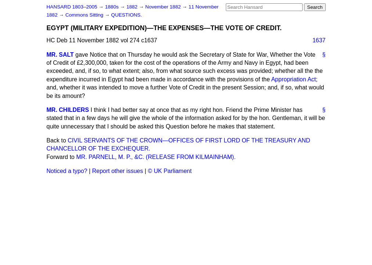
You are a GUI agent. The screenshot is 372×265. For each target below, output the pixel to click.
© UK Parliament (170, 171)
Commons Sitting (85, 15)
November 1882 (164, 7)
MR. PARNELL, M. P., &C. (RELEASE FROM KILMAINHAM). (155, 157)
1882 (132, 7)
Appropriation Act (293, 79)
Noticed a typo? (67, 171)
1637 (319, 40)
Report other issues (117, 171)
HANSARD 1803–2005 (72, 7)
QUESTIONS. (126, 15)
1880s (112, 7)
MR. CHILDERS (68, 110)
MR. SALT (60, 55)
